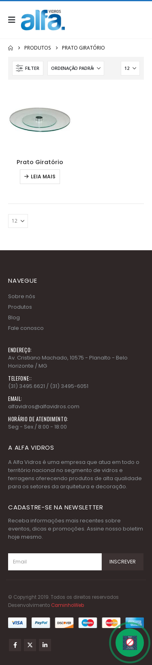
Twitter (30, 645)
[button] (14, 20)
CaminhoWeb (67, 605)
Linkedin (45, 645)
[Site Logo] (43, 19)
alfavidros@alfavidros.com (43, 406)
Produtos (20, 307)
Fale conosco (26, 328)
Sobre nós (21, 296)
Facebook (15, 645)
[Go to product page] (40, 120)
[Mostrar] (130, 68)
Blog (14, 317)
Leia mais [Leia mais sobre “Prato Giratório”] (43, 176)
